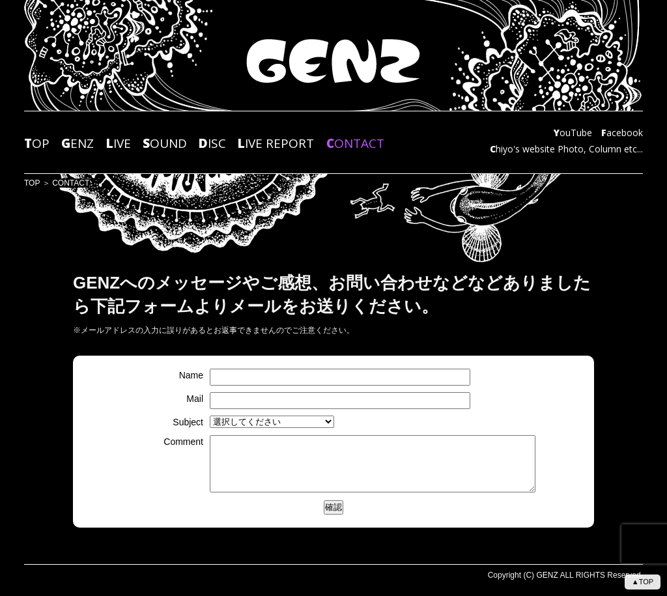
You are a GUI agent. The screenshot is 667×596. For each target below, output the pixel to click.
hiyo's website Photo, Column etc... (566, 149)
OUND (165, 144)
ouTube (573, 133)
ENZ (77, 144)
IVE (118, 144)
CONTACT (70, 183)
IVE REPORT (276, 144)
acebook (622, 133)
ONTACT (355, 144)
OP (37, 144)
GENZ (547, 575)
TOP (32, 183)
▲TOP (642, 582)
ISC (212, 144)
